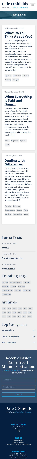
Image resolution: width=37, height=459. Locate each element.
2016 (24, 312)
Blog (18, 431)
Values (26, 214)
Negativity (14, 141)
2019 (9, 312)
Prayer (5, 286)
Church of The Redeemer (19, 454)
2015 (29, 312)
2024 (14, 308)
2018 (14, 312)
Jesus (18, 290)
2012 (14, 317)
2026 (4, 308)
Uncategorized (10, 337)
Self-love (26, 76)
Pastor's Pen (9, 343)
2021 (30, 308)
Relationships (17, 214)
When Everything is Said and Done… (18, 101)
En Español (8, 331)
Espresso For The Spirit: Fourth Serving (18, 444)
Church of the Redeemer (20, 7)
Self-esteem (17, 76)
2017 (19, 312)
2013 (8, 317)
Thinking (8, 80)
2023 (20, 308)
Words (7, 145)
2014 (3, 317)
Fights (26, 210)
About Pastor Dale (18, 427)
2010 (24, 317)
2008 (29, 317)
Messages (18, 429)
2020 (4, 312)
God (13, 286)
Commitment (7, 290)
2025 (9, 308)
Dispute (19, 210)
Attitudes (8, 206)
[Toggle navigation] (32, 5)
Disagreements (10, 210)
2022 (25, 308)
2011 (19, 317)
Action (7, 141)
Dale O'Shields (15, 3)
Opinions (8, 76)
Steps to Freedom (18, 442)
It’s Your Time (8, 269)
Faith (5, 282)
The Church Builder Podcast (18, 456)
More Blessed (18, 440)
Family (21, 286)
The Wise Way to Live (12, 258)
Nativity (27, 290)
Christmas (6, 294)
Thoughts (16, 80)
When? (5, 248)
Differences (16, 206)
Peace (27, 282)
